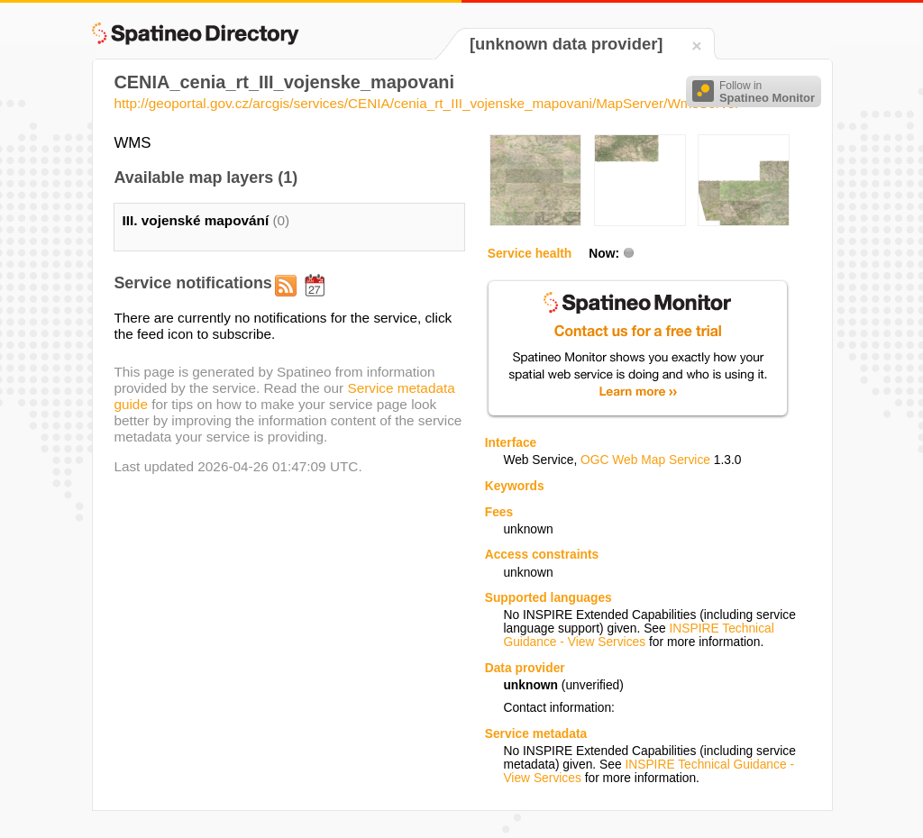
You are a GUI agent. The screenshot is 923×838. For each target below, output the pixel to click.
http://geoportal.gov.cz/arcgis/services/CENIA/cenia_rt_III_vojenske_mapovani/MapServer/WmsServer (426, 103)
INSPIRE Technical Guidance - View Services (638, 635)
